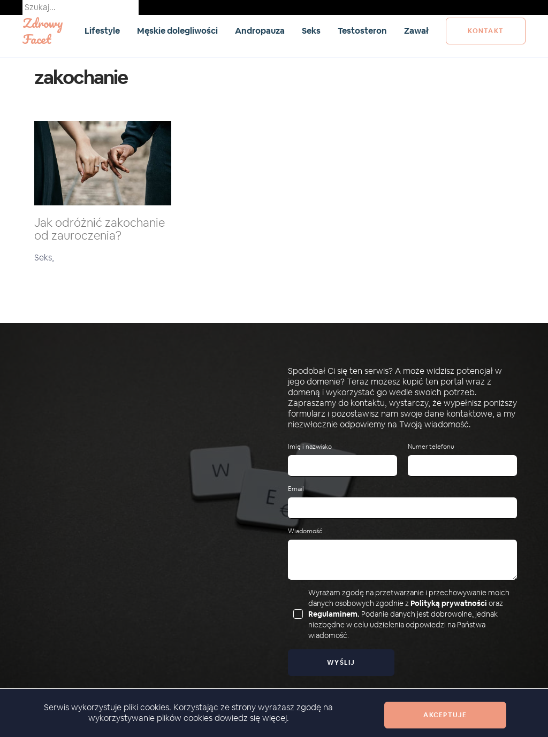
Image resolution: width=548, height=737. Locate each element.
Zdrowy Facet (42, 30)
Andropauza (260, 30)
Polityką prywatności (448, 603)
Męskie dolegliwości (177, 30)
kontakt (486, 31)
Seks (311, 30)
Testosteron (362, 30)
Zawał (416, 30)
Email (296, 489)
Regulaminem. (334, 614)
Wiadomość (305, 531)
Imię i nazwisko (310, 447)
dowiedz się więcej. (252, 718)
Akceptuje (445, 715)
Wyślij (341, 662)
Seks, (44, 257)
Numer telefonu (431, 447)
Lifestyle (102, 30)
